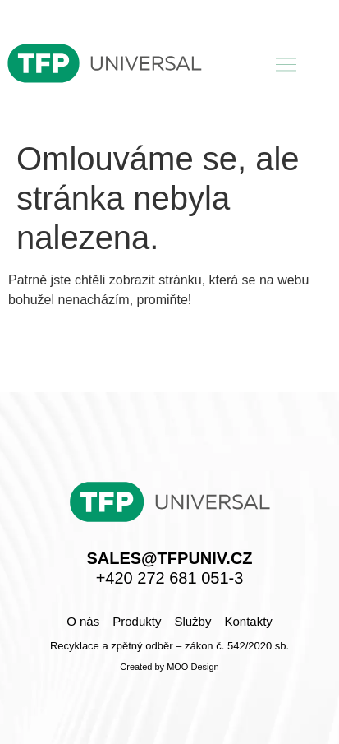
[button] (286, 66)
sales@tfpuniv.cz (169, 558)
